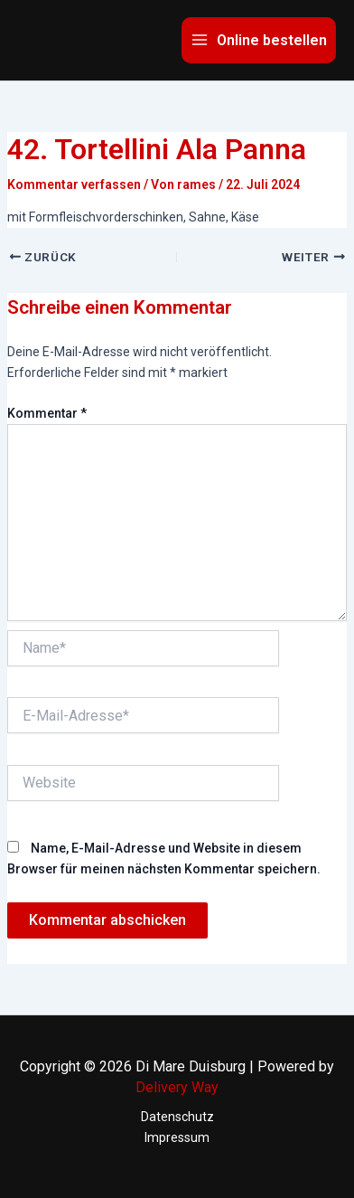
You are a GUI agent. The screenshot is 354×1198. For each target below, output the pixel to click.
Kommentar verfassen (74, 184)
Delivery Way (177, 1087)
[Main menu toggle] (259, 40)
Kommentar (47, 413)
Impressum (177, 1137)
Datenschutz (177, 1116)
